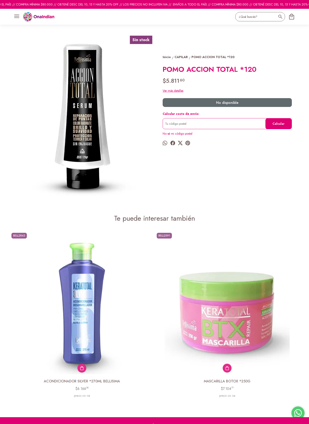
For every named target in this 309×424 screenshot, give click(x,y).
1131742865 (163, 375)
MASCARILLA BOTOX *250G (118, 308)
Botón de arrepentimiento (148, 417)
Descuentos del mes (22, 383)
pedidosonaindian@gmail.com (174, 367)
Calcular (278, 123)
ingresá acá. (128, 417)
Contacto (15, 378)
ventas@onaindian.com (169, 382)
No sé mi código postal (177, 133)
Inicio (12, 367)
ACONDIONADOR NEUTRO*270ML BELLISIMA (263, 311)
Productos (15, 372)
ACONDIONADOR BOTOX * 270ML (191, 308)
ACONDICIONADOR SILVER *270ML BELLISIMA (46, 311)
